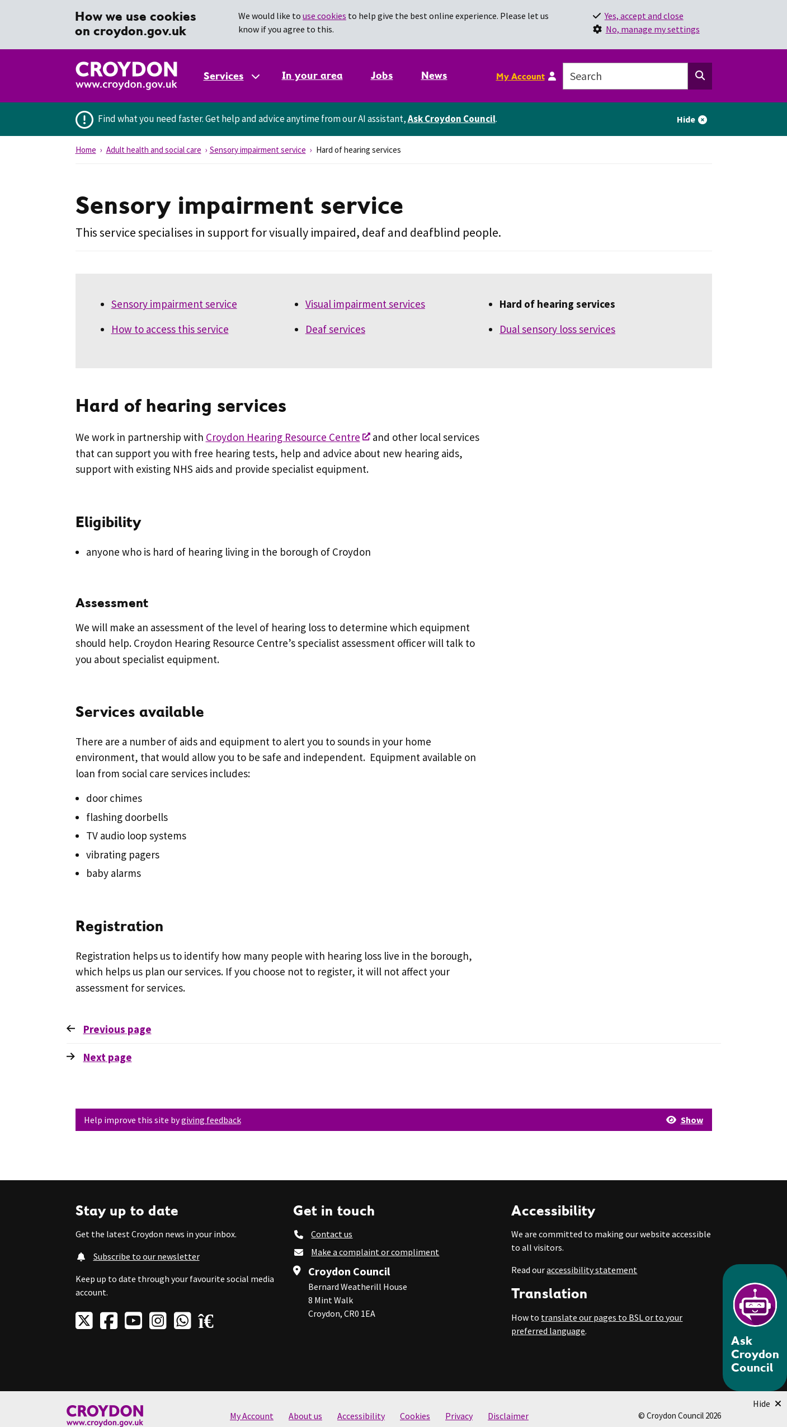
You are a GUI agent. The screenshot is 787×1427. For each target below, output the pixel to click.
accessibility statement (591, 1269)
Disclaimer (508, 1415)
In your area (312, 75)
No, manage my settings (653, 29)
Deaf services (335, 329)
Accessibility (361, 1415)
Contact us (331, 1234)
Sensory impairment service (258, 149)
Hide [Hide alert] (686, 119)
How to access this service (170, 329)
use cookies (324, 15)
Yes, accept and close (644, 15)
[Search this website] (700, 76)
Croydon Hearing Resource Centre (283, 437)
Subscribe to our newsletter (146, 1256)
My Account (520, 76)
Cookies (415, 1415)
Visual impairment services (365, 304)
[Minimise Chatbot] (767, 1403)
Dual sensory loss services (557, 329)
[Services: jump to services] (231, 75)
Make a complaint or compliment (375, 1251)
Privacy (459, 1415)
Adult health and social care (153, 149)
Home (86, 149)
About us (305, 1415)
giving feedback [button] (211, 1119)
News (434, 75)
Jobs (382, 75)
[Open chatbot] (755, 1327)
